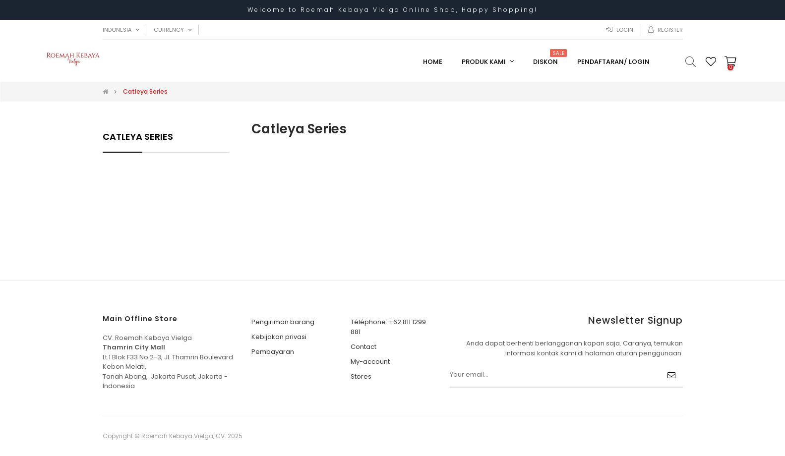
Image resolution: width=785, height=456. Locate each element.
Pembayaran (272, 351)
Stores (361, 376)
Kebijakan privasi (278, 337)
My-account (370, 361)
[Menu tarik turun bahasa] (121, 30)
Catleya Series (138, 136)
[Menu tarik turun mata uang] (172, 30)
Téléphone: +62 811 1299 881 (388, 327)
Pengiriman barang (282, 322)
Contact (363, 346)
